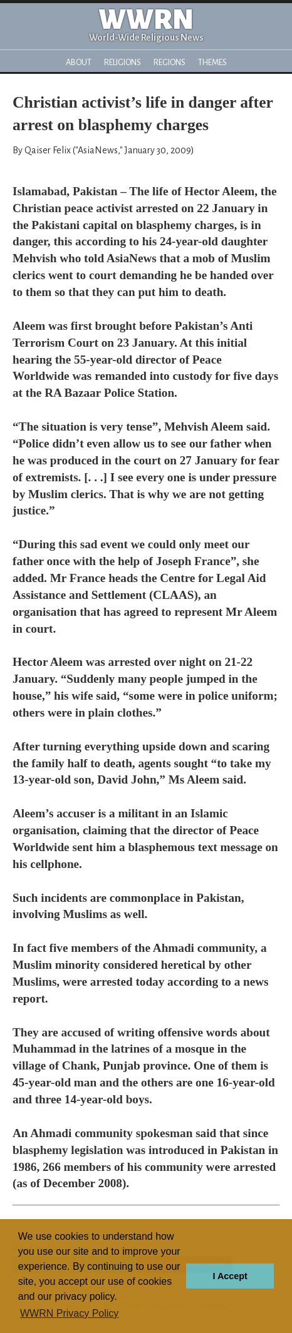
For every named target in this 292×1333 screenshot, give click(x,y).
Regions (169, 62)
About (78, 62)
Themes (212, 62)
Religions (122, 62)
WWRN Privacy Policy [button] (69, 1313)
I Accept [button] (229, 1276)
